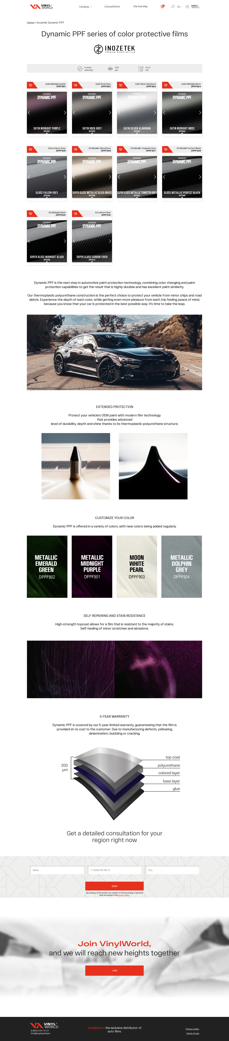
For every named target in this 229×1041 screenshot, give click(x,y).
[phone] (114, 870)
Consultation (112, 6)
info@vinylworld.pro (40, 1033)
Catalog (84, 6)
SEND (114, 886)
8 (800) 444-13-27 (40, 1030)
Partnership (140, 6)
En (178, 6)
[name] (57, 870)
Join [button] (114, 970)
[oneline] (172, 870)
